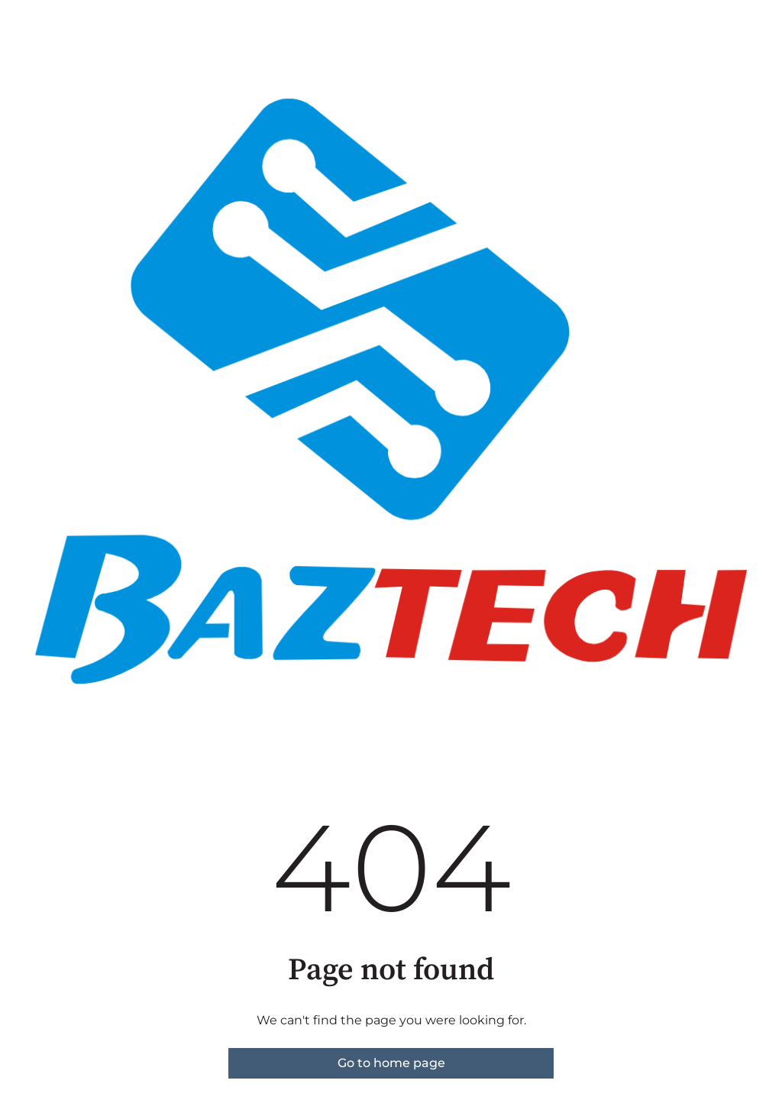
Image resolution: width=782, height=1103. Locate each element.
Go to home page (391, 1063)
